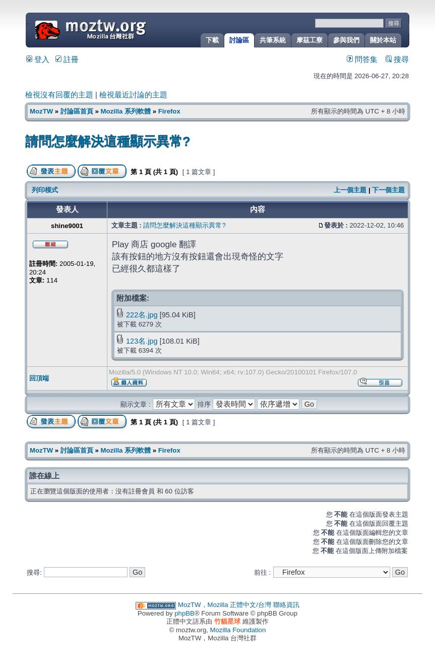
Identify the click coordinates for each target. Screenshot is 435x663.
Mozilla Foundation (238, 630)
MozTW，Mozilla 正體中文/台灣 (224, 605)
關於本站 (383, 40)
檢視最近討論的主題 (133, 95)
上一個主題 (350, 190)
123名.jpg (142, 341)
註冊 (67, 60)
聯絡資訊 (286, 605)
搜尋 (397, 60)
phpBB (184, 613)
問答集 (362, 60)
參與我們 (346, 40)
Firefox (169, 111)
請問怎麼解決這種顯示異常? (108, 141)
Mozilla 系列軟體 (125, 111)
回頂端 (39, 378)
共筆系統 (273, 40)
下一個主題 (388, 190)
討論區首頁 (76, 111)
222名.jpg (142, 315)
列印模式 (45, 190)
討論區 (239, 40)
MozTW (115, 29)
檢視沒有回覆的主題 (59, 95)
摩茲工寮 (309, 40)
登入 (37, 60)
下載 (212, 40)
